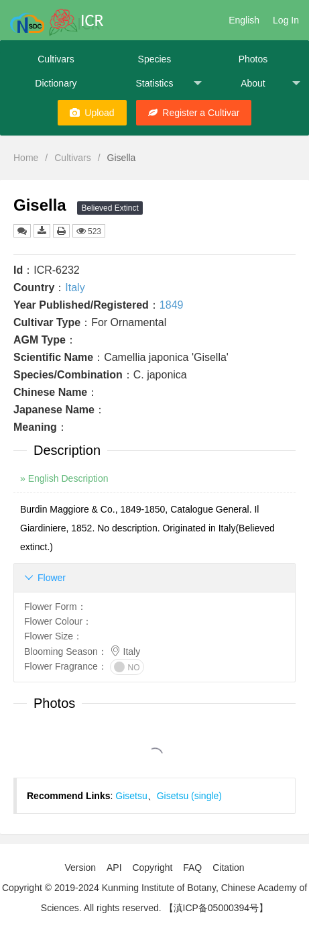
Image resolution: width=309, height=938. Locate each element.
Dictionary (55, 83)
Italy (74, 287)
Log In (286, 20)
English (244, 20)
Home (25, 157)
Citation (228, 867)
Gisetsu (131, 795)
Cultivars (56, 59)
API (114, 867)
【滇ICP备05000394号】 (216, 907)
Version (80, 867)
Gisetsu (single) (189, 795)
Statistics (168, 83)
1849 (172, 305)
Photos (253, 59)
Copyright (152, 867)
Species (155, 59)
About (270, 83)
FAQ (192, 867)
